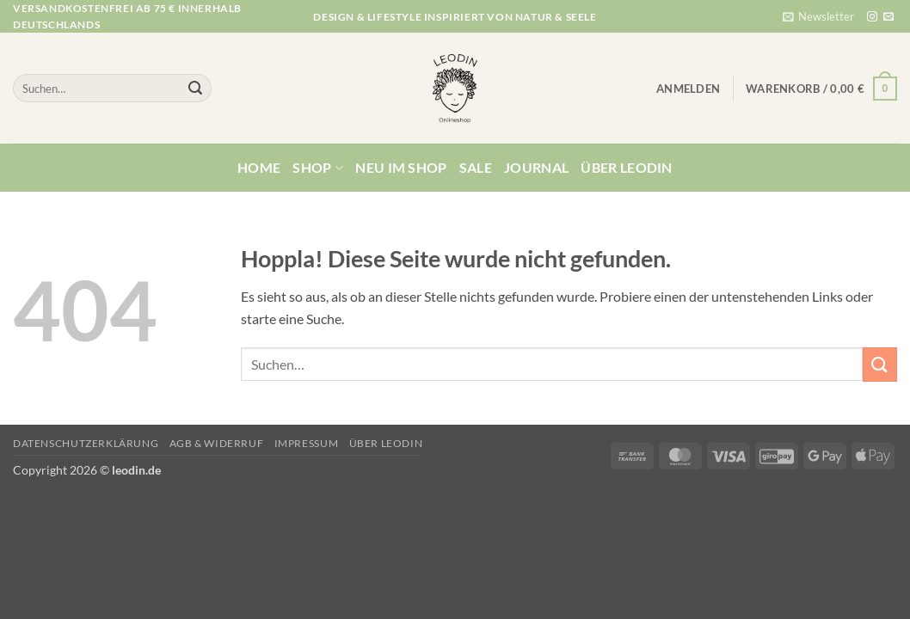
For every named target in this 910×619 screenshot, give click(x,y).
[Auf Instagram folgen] (872, 17)
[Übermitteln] (195, 88)
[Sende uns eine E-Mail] (888, 17)
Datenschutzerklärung (85, 443)
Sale (475, 167)
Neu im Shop (401, 167)
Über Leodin (627, 167)
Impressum (306, 443)
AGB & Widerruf (216, 443)
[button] (818, 16)
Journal (536, 167)
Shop (317, 167)
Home (258, 167)
